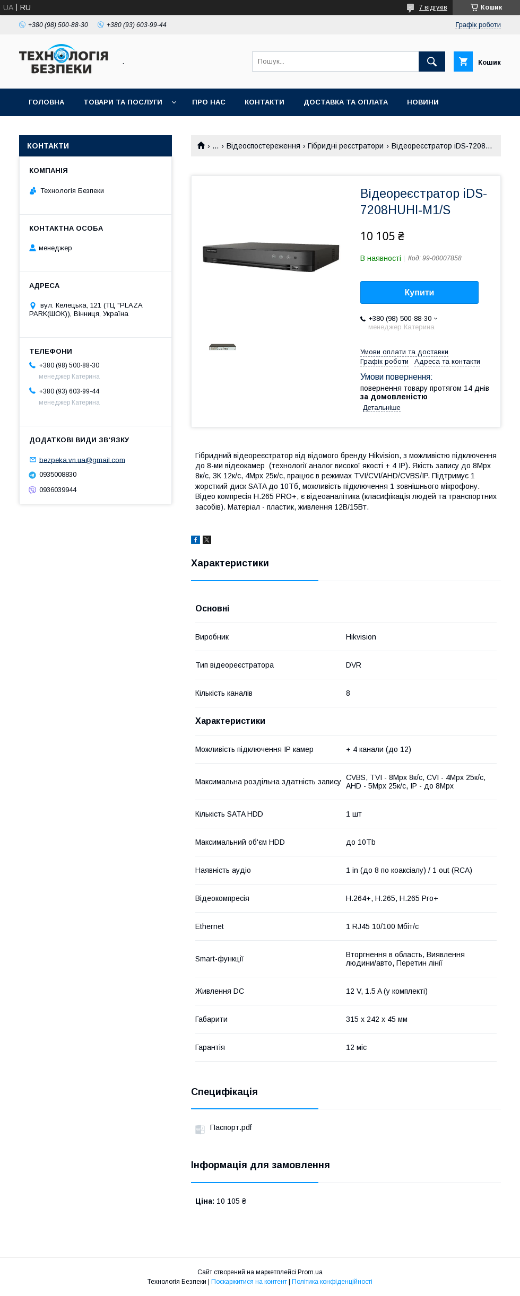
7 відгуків (433, 7)
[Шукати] (432, 61)
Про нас (209, 102)
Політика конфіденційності (332, 1281)
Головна (46, 102)
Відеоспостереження (263, 146)
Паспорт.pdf (231, 1127)
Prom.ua (310, 1272)
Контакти (264, 102)
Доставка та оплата (346, 102)
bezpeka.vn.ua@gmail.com (82, 459)
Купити (420, 292)
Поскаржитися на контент (249, 1281)
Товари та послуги (122, 102)
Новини (423, 102)
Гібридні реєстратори (346, 146)
